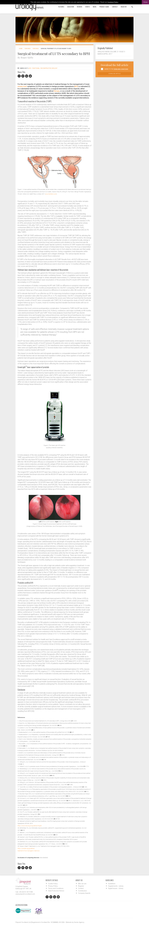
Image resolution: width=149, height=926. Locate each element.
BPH (76, 86)
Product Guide (104, 6)
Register (124, 6)
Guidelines (111, 884)
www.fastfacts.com (50, 194)
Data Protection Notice (56, 891)
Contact (115, 6)
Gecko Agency (79, 922)
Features (61, 6)
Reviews (79, 6)
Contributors (82, 891)
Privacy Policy (53, 886)
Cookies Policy (112, 2)
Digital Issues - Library (115, 888)
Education (70, 6)
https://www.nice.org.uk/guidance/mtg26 (29, 825)
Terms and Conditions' (121, 69)
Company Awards (84, 893)
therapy (56, 91)
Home (20, 48)
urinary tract (22, 86)
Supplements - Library (115, 886)
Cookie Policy (53, 884)
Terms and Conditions (55, 888)
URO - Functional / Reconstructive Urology (43, 68)
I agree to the (116, 69)
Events (87, 6)
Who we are (82, 884)
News (94, 6)
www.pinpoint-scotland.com (25, 894)
